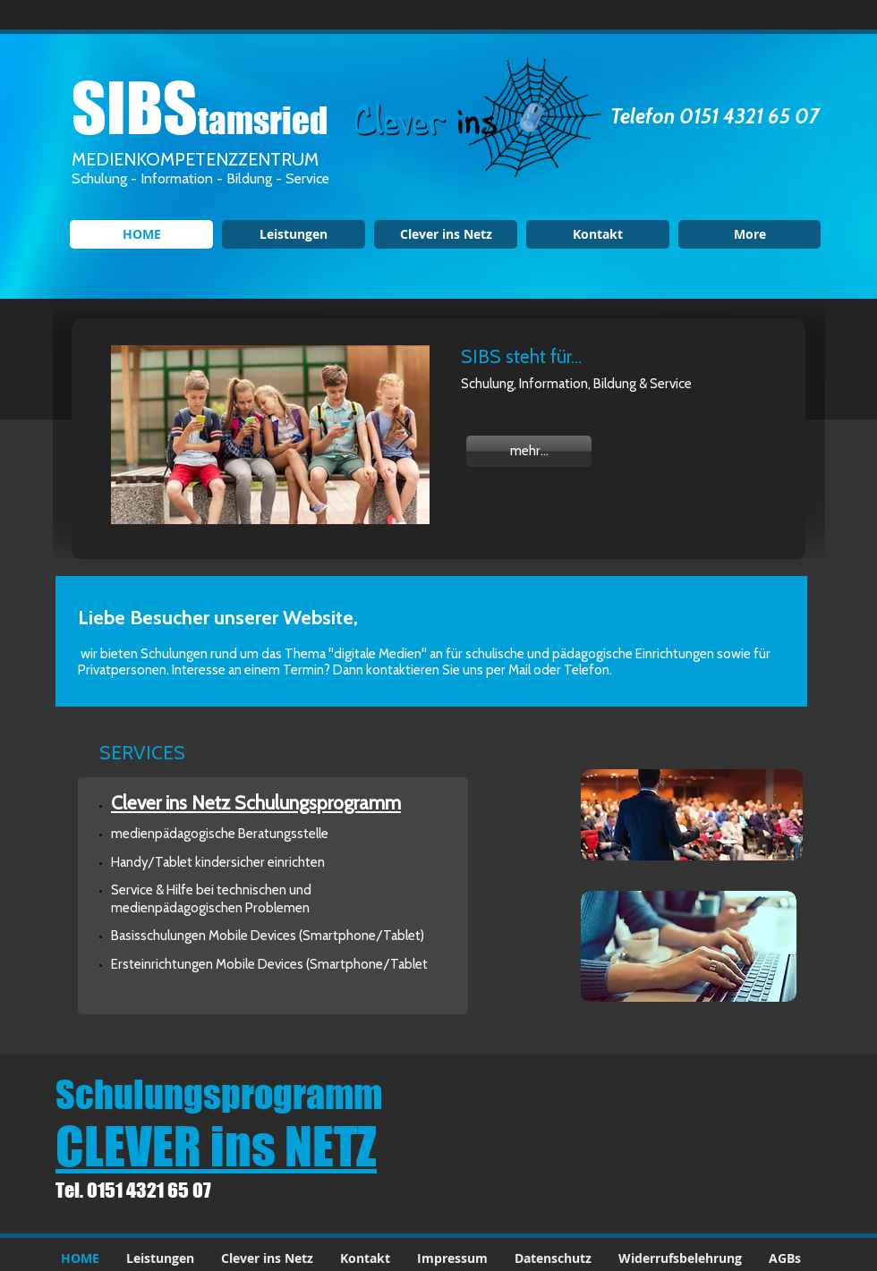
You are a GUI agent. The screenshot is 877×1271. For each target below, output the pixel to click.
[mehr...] (529, 451)
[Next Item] (404, 435)
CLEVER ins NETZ (216, 1145)
